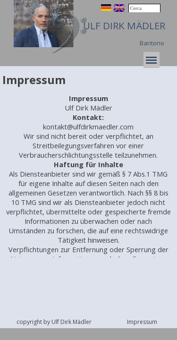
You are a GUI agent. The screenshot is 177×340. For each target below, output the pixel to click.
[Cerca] (144, 8)
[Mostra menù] (151, 60)
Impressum (142, 322)
